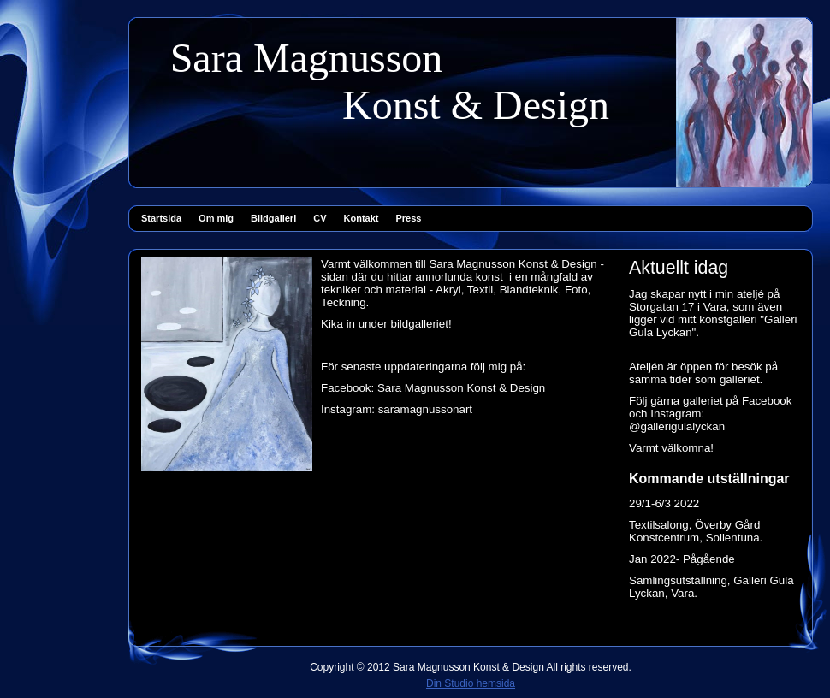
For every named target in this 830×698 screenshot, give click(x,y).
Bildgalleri (273, 218)
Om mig (216, 218)
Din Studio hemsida (470, 683)
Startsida (161, 218)
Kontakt (361, 218)
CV (319, 218)
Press (408, 218)
